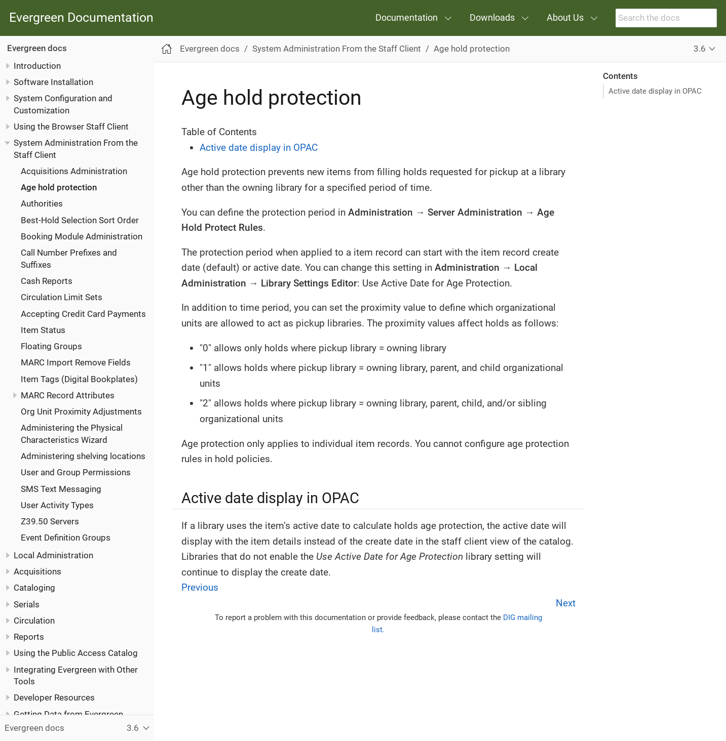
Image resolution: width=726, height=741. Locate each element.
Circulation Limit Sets (61, 297)
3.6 (700, 49)
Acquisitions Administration (74, 171)
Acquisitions (37, 571)
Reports (29, 637)
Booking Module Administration (81, 236)
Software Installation (53, 82)
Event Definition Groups (65, 537)
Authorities (42, 203)
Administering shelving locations (83, 456)
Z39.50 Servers (50, 521)
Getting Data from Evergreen (68, 714)
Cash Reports (46, 281)
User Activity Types (57, 505)
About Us (565, 17)
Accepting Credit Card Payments (83, 314)
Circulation (34, 620)
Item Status (43, 330)
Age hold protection (59, 187)
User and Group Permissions (76, 472)
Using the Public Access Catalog (76, 653)
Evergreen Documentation (81, 18)
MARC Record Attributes (67, 395)
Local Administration (53, 555)
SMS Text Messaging (61, 489)
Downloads (492, 17)
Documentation (406, 17)
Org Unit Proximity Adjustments (81, 411)
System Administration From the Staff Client (336, 49)
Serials (27, 604)
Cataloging (34, 588)
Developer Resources (54, 697)
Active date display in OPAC (655, 91)
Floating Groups (51, 346)
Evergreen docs (37, 48)
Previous (199, 587)
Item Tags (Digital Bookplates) (79, 379)
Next (566, 603)
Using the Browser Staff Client (71, 126)
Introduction (37, 66)
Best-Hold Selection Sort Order (80, 220)
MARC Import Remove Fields (76, 362)
